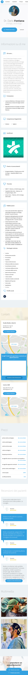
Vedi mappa (14, 344)
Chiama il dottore (10, 331)
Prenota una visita (9, 29)
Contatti (22, 29)
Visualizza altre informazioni (14, 377)
